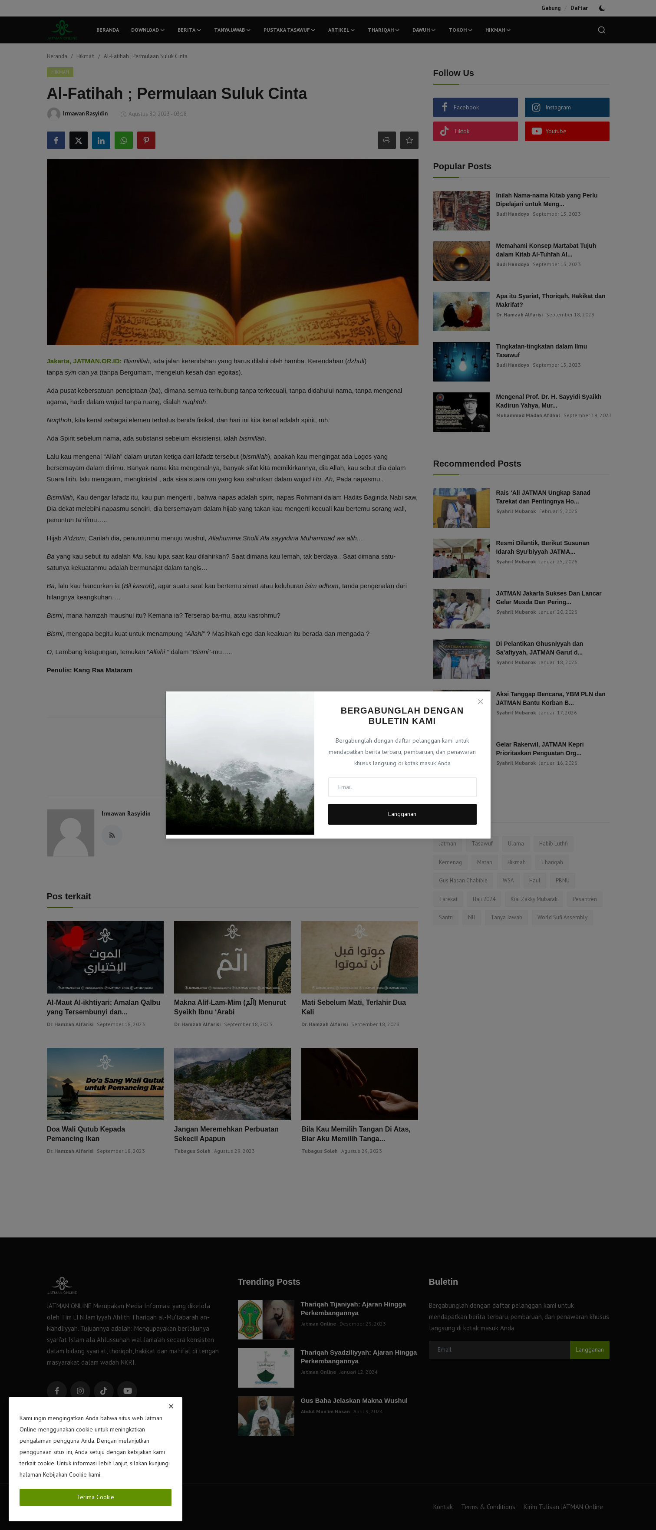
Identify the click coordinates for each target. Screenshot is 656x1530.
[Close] (480, 701)
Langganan (402, 814)
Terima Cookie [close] (95, 1497)
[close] (171, 1406)
